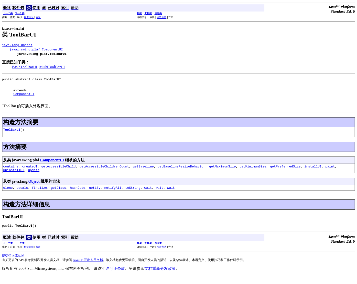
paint (330, 173)
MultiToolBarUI (52, 68)
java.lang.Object (17, 45)
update (33, 177)
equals (22, 195)
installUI (313, 173)
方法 (38, 17)
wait (148, 195)
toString (132, 195)
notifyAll (112, 195)
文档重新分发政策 (160, 277)
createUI (29, 173)
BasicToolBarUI (24, 68)
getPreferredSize (285, 173)
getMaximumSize (222, 173)
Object (34, 189)
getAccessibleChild (58, 173)
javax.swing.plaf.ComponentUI (36, 50)
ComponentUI (23, 98)
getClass (58, 195)
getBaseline (143, 173)
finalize (39, 195)
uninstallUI (13, 177)
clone (8, 195)
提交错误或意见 (13, 264)
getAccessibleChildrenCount (104, 173)
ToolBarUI (11, 135)
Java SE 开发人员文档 (88, 269)
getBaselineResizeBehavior (181, 173)
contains (10, 173)
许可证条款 (115, 277)
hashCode (77, 195)
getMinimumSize (252, 173)
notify (94, 195)
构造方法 (29, 17)
